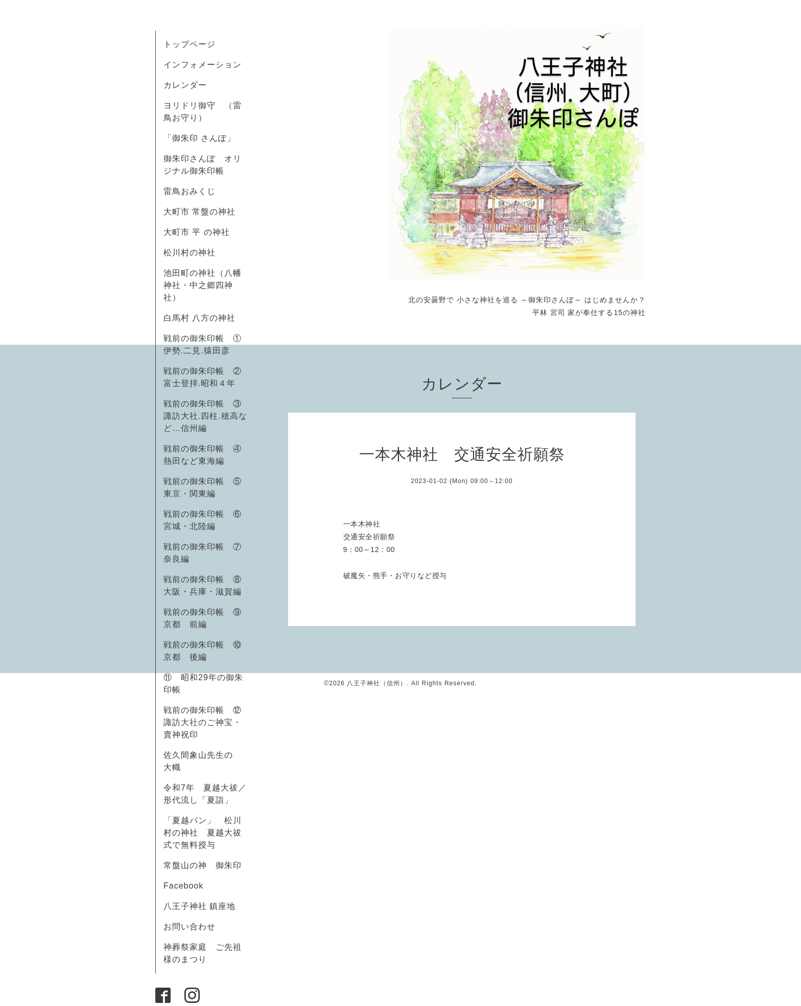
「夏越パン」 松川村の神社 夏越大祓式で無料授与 (202, 832)
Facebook (187, 885)
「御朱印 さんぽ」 (199, 138)
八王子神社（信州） (377, 683)
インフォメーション (202, 64)
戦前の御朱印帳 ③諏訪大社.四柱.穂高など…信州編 (205, 416)
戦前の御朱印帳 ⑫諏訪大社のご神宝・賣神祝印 (202, 722)
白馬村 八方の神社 (199, 318)
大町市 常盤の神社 (199, 211)
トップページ (189, 44)
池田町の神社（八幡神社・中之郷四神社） (202, 285)
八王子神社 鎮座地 (199, 906)
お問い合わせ (189, 926)
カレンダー (185, 85)
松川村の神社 (189, 252)
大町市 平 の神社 (196, 232)
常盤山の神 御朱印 (202, 865)
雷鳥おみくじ (189, 191)
